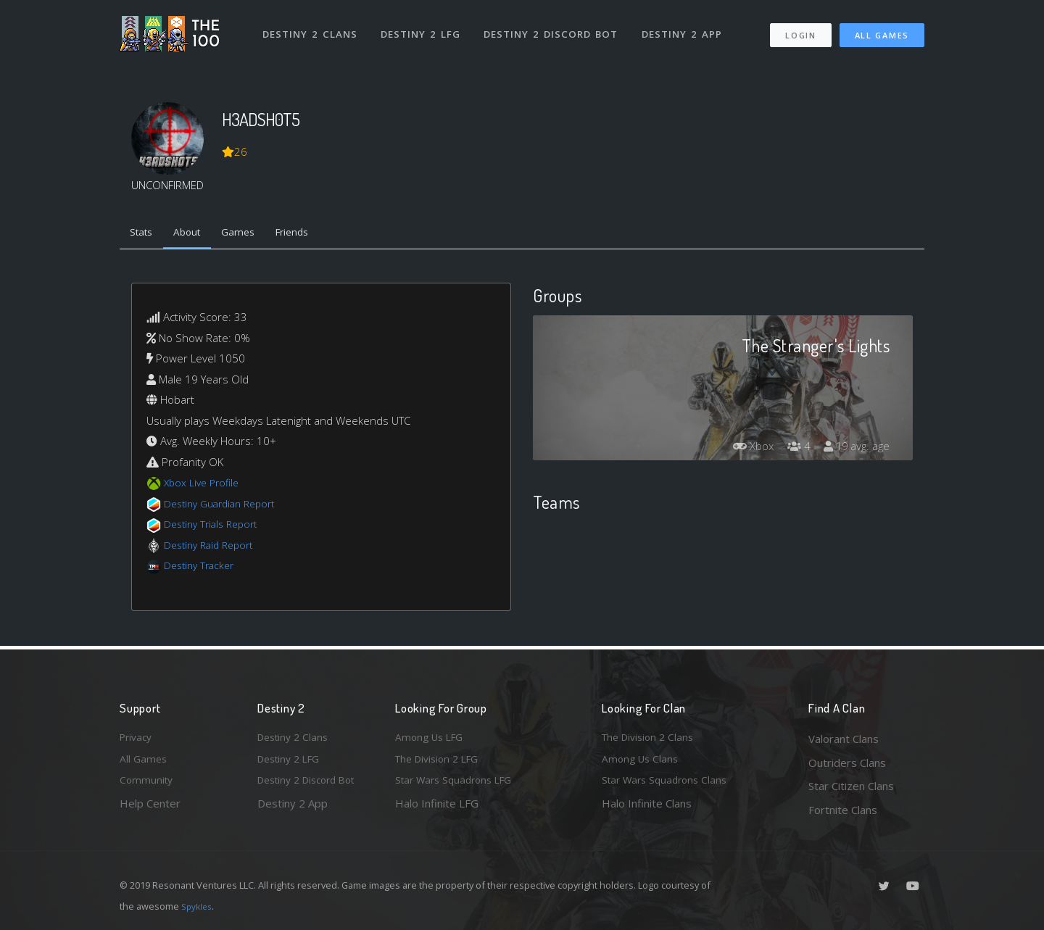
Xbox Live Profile (204, 485)
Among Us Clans (642, 762)
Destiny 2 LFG (423, 27)
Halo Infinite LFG (436, 809)
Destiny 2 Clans (311, 27)
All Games (882, 29)
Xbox (744, 449)
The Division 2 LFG (441, 762)
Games (251, 234)
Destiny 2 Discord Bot (555, 27)
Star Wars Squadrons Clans (669, 786)
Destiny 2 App (686, 27)
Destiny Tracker (202, 568)
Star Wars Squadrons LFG (459, 786)
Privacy (138, 738)
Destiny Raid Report (213, 547)
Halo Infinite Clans (647, 809)
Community (147, 786)
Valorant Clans (843, 738)
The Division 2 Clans (651, 738)
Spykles (198, 906)
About (195, 234)
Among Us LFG (432, 738)
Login (800, 29)
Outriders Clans (847, 762)
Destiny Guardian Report (225, 506)
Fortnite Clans (842, 809)
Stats (144, 234)
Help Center (150, 809)
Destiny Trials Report (215, 527)
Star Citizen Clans (851, 786)
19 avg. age (854, 449)
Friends (310, 234)
